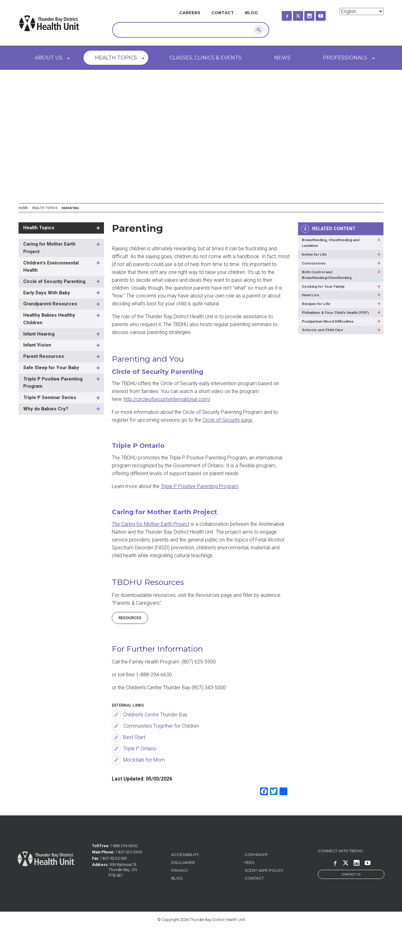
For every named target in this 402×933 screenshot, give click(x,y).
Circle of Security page (228, 420)
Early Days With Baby (46, 293)
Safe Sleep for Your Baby (51, 367)
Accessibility (185, 854)
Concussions (314, 266)
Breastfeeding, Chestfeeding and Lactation (334, 243)
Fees (249, 862)
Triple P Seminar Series (49, 397)
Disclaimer (183, 862)
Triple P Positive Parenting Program (199, 486)
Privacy (179, 870)
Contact (222, 12)
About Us (48, 58)
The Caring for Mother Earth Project (150, 524)
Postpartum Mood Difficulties (330, 335)
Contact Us (351, 874)
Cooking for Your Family (325, 291)
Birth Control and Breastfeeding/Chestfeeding (330, 278)
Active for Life (316, 256)
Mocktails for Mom (144, 760)
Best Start (134, 737)
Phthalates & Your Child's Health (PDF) (332, 323)
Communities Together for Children (161, 726)
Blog (251, 12)
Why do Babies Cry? (45, 409)
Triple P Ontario (139, 749)
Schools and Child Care (324, 345)
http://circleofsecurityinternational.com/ (167, 399)
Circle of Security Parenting (54, 281)
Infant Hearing (39, 334)
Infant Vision (37, 345)
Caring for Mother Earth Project (49, 247)
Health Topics (116, 58)
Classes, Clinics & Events (206, 58)
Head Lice (312, 300)
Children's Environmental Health (51, 266)
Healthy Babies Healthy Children (49, 318)
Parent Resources (43, 356)
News (282, 58)
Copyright (256, 854)
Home (23, 208)
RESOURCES (129, 617)
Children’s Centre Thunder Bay (155, 715)
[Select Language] (361, 11)
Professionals (345, 58)
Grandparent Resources (50, 304)
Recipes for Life (318, 310)
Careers (189, 12)
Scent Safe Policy (264, 870)
